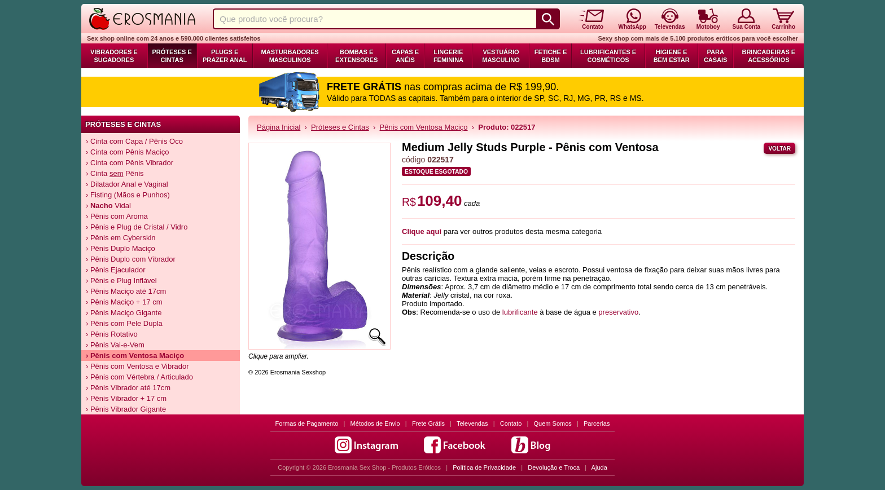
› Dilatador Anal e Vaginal (127, 184)
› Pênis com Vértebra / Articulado (139, 377)
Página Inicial (278, 127)
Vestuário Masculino (501, 55)
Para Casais (716, 55)
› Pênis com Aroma (117, 216)
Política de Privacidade (484, 467)
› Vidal (108, 205)
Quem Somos (553, 423)
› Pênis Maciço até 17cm (126, 291)
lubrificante (520, 312)
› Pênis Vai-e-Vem (115, 345)
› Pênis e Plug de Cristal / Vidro (136, 227)
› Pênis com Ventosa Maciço (135, 355)
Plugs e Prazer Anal (225, 55)
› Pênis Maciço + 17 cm (124, 302)
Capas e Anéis (405, 55)
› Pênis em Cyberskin (121, 237)
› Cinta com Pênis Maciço (127, 152)
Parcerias (597, 423)
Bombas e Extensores (356, 55)
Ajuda (599, 467)
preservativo (618, 312)
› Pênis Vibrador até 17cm (128, 387)
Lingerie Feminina (448, 55)
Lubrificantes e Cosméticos (608, 55)
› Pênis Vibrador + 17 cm (126, 398)
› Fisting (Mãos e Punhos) (128, 195)
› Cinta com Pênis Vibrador (129, 162)
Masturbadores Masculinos (290, 55)
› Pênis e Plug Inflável (121, 280)
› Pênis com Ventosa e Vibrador (137, 366)
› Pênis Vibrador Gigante (126, 409)
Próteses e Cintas (172, 55)
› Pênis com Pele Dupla (124, 323)
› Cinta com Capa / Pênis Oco (134, 141)
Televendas (472, 423)
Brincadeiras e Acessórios (768, 55)
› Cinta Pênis (115, 173)
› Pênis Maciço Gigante (123, 312)
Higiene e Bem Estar (672, 55)
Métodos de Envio (375, 423)
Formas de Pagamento (307, 423)
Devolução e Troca (554, 467)
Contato (511, 423)
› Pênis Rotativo (112, 334)
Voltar (779, 148)
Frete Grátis (428, 423)
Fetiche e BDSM (550, 55)
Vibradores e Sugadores (114, 55)
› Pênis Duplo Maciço (120, 248)
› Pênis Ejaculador (116, 270)
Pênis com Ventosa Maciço (424, 127)
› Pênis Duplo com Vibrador (131, 259)
